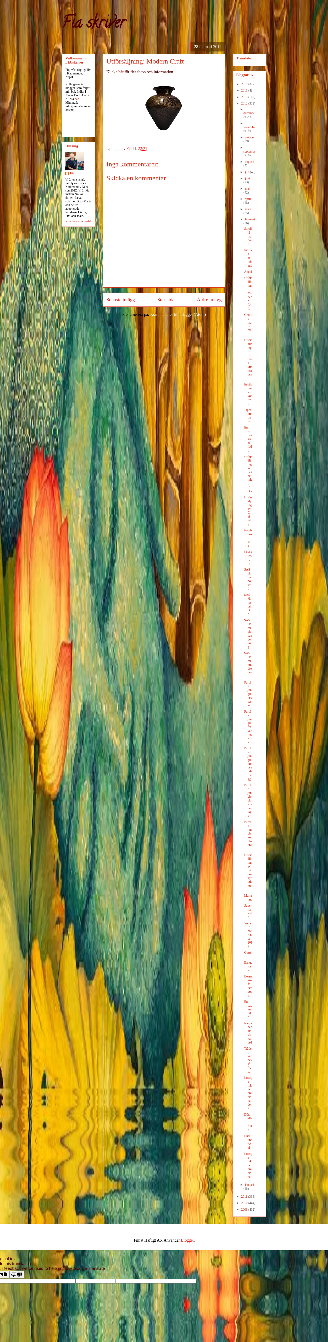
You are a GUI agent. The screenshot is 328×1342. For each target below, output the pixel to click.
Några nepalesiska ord (248, 1033)
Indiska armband (248, 257)
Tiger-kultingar (248, 415)
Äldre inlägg (209, 299)
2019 (245, 84)
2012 (245, 103)
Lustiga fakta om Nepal (248, 1165)
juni (247, 178)
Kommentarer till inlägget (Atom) (178, 314)
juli (247, 172)
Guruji (248, 954)
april (248, 199)
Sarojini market (248, 236)
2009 (245, 1209)
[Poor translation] (16, 1274)
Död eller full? (248, 1122)
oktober (250, 137)
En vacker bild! (248, 1009)
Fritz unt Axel (248, 1141)
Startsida (166, 299)
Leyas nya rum (248, 557)
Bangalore (248, 966)
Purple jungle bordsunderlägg (248, 764)
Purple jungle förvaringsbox (248, 727)
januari (249, 1184)
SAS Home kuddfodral (248, 664)
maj (247, 188)
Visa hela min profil (78, 221)
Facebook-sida (248, 538)
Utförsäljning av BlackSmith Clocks (248, 474)
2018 (245, 90)
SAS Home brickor (248, 604)
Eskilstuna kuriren (248, 394)
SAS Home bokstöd (248, 579)
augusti (249, 161)
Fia (72, 173)
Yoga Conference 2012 (248, 935)
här (120, 72)
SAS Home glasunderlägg (248, 634)
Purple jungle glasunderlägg (248, 800)
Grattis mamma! (248, 324)
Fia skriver (93, 24)
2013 (245, 97)
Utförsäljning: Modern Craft (248, 293)
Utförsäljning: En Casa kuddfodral (248, 359)
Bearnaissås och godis (248, 986)
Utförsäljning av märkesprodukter (248, 872)
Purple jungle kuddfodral (248, 835)
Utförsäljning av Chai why (248, 511)
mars (248, 209)
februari (250, 219)
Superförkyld (248, 911)
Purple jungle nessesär (248, 694)
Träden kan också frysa (248, 1060)
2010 (245, 1203)
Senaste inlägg (120, 299)
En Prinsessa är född (248, 439)
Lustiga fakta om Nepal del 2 (248, 1093)
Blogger (187, 1240)
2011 (244, 1196)
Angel (248, 271)
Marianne (248, 897)
